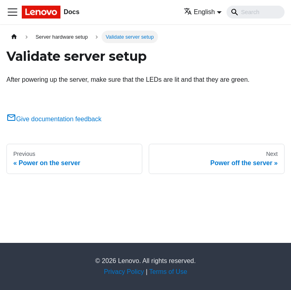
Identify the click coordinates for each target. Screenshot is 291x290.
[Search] (256, 12)
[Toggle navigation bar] (12, 12)
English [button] (199, 11)
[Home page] (14, 37)
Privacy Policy (124, 271)
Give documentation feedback (54, 119)
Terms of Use (168, 271)
